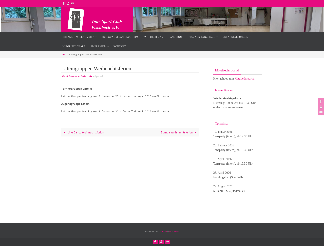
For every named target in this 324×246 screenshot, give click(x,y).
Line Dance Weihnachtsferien (83, 132)
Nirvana (163, 231)
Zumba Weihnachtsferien (179, 132)
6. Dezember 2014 (76, 76)
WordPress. (174, 231)
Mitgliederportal (244, 78)
